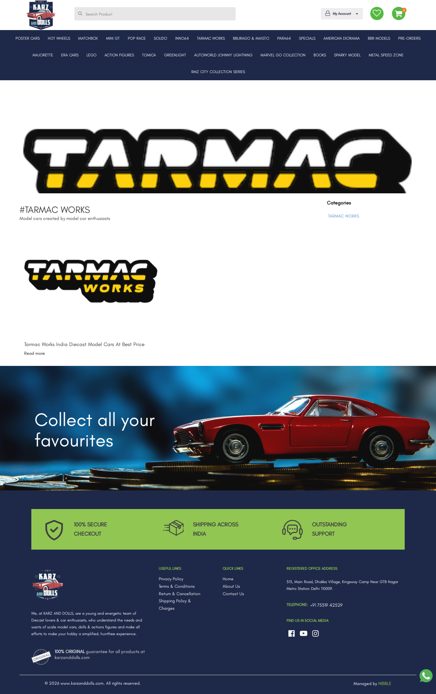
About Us (231, 586)
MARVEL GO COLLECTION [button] (282, 55)
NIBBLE (384, 683)
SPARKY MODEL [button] (347, 55)
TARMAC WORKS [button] (211, 38)
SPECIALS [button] (307, 38)
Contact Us (233, 593)
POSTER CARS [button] (28, 38)
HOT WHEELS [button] (59, 38)
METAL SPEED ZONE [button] (386, 55)
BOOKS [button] (320, 55)
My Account (340, 13)
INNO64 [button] (182, 38)
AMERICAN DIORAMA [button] (341, 38)
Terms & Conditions (177, 586)
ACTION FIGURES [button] (119, 55)
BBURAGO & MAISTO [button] (251, 38)
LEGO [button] (91, 55)
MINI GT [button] (113, 38)
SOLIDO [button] (160, 38)
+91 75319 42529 (326, 605)
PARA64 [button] (284, 38)
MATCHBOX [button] (88, 38)
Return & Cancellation (179, 593)
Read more (34, 353)
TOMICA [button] (149, 55)
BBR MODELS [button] (379, 38)
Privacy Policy (171, 579)
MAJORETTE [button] (43, 55)
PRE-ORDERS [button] (409, 38)
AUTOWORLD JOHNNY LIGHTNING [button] (223, 55)
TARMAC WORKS (343, 216)
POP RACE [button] (137, 38)
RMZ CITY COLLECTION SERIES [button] (218, 71)
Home (228, 579)
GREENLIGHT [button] (175, 55)
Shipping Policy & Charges (175, 604)
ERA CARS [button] (69, 55)
